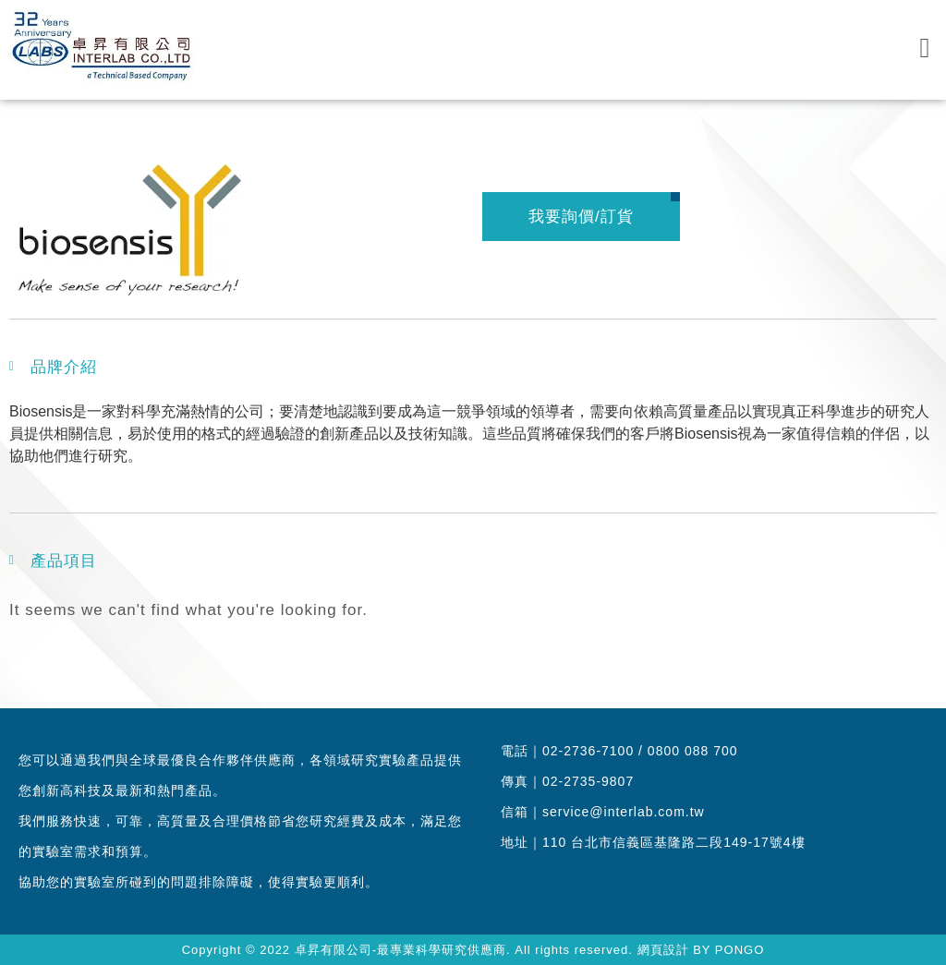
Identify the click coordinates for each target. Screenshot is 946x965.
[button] (925, 47)
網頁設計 (663, 950)
